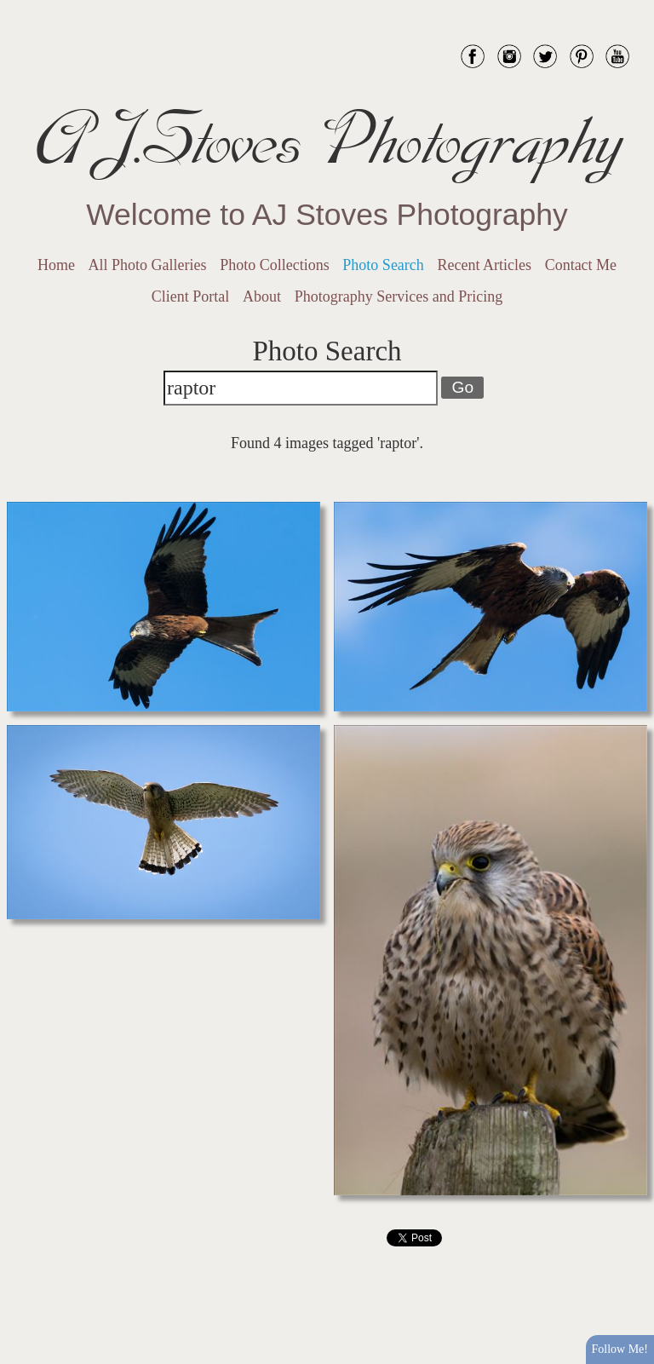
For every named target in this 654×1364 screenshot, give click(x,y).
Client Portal (191, 296)
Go (462, 387)
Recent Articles (484, 264)
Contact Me (581, 264)
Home (56, 264)
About (262, 296)
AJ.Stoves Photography (327, 140)
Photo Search (382, 264)
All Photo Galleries (148, 264)
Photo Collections (275, 264)
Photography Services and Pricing (398, 296)
